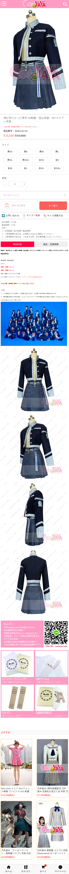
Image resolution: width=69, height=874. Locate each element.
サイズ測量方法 (53, 215)
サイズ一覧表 (31, 215)
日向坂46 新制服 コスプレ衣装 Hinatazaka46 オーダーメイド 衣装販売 (52, 853)
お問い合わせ (10, 215)
